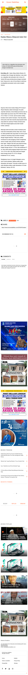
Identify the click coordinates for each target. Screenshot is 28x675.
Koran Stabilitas (13, 2)
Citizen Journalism (6, 660)
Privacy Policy (17, 660)
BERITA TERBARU (6, 482)
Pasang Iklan (4, 663)
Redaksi (15, 658)
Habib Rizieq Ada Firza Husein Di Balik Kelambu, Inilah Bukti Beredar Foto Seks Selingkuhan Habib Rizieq (14, 536)
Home (2, 34)
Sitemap (15, 663)
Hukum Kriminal (7, 34)
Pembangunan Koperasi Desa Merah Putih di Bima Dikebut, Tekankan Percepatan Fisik (14, 601)
